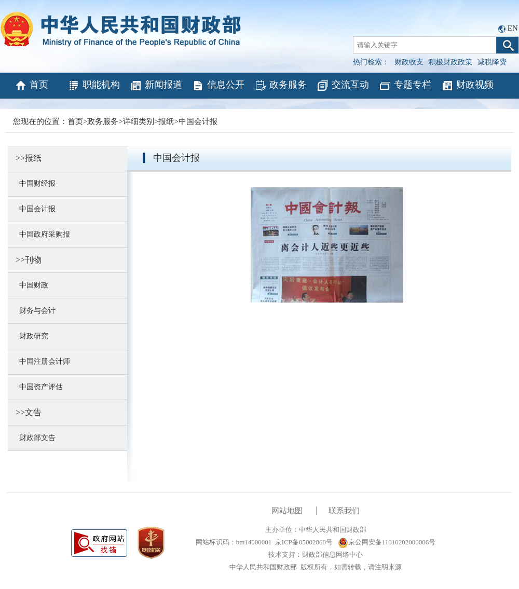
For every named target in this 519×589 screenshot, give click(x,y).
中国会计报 (198, 121)
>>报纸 (29, 158)
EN (513, 28)
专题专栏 (405, 85)
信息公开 (218, 85)
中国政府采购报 (43, 234)
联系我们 (344, 510)
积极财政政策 (450, 62)
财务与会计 (36, 310)
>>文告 (29, 412)
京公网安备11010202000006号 (387, 542)
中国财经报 (36, 183)
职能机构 (93, 85)
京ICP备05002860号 (304, 542)
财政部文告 (36, 438)
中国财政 (32, 285)
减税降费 (492, 62)
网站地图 (287, 510)
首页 (31, 85)
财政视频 (467, 85)
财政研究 (32, 336)
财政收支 (409, 62)
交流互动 (343, 85)
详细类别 (138, 121)
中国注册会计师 (43, 361)
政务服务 (280, 85)
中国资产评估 (39, 387)
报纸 (166, 121)
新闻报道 (156, 85)
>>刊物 (29, 259)
